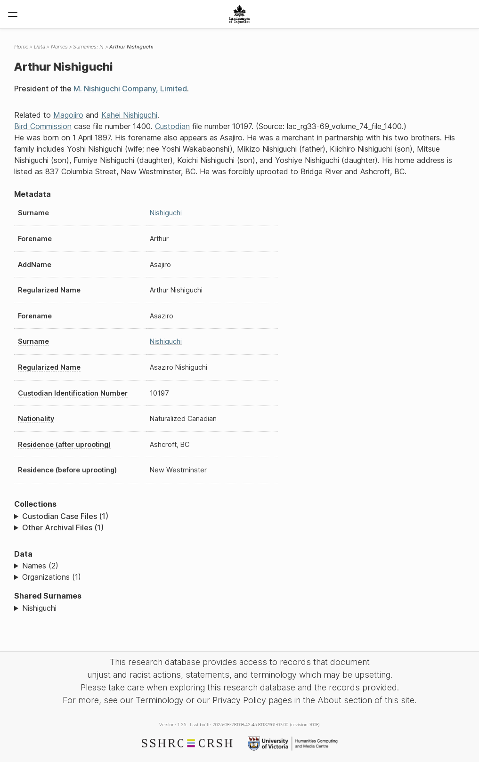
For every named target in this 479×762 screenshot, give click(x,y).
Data (39, 46)
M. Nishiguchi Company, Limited (130, 88)
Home (21, 46)
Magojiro (68, 115)
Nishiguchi (166, 213)
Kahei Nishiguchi (129, 115)
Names (59, 46)
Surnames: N (88, 46)
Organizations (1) (51, 577)
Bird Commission (43, 126)
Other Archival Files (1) (63, 527)
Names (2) (40, 565)
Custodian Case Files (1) (65, 516)
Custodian (172, 126)
